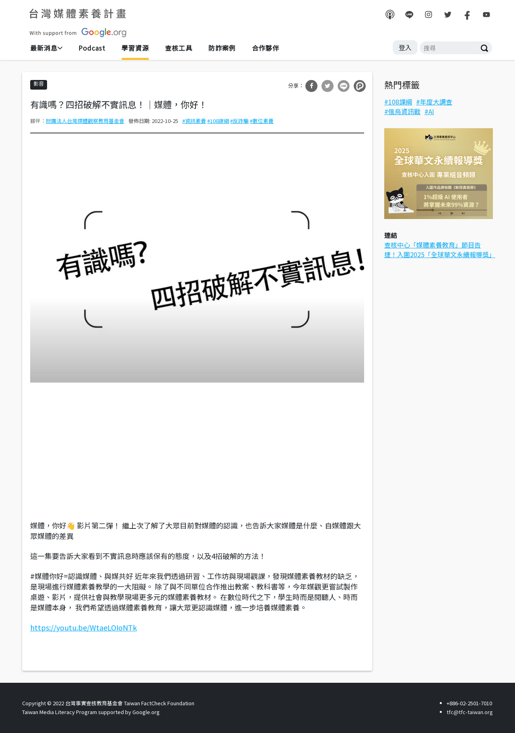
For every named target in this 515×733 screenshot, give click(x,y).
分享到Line (344, 86)
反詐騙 (241, 121)
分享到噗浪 (360, 86)
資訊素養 (195, 121)
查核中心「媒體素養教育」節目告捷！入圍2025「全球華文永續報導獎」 (439, 249)
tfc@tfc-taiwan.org (470, 712)
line (409, 14)
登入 (405, 47)
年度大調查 (436, 101)
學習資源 (135, 48)
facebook (467, 14)
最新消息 (44, 48)
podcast (389, 14)
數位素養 (263, 121)
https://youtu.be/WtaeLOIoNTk (83, 627)
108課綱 (219, 121)
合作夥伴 (265, 48)
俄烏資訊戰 (404, 111)
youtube (486, 14)
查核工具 (178, 48)
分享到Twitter (327, 86)
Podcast (91, 48)
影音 (38, 83)
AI (431, 111)
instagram (428, 14)
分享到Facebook (311, 86)
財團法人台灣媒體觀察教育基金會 (85, 121)
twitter (447, 14)
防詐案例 (222, 48)
